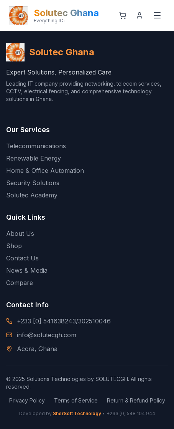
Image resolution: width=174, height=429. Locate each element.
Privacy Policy (27, 400)
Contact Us (22, 258)
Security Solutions (32, 183)
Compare (19, 283)
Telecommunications (36, 146)
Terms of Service (76, 400)
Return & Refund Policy (136, 400)
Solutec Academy (31, 195)
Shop (14, 246)
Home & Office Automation (45, 170)
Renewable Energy (33, 158)
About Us (20, 233)
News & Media (27, 270)
